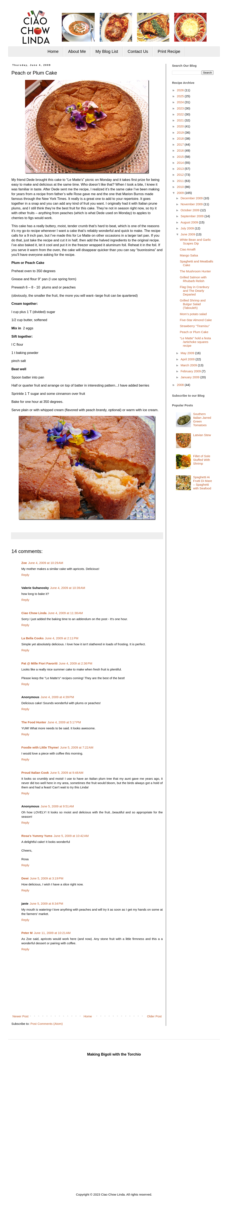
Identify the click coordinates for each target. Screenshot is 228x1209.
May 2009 (188, 353)
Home (52, 51)
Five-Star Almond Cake (196, 320)
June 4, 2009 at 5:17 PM (64, 722)
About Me (77, 51)
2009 (181, 193)
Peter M (27, 933)
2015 (181, 156)
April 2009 (188, 359)
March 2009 (189, 365)
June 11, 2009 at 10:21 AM (52, 933)
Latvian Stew (202, 435)
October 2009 (190, 210)
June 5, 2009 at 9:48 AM (67, 772)
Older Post (154, 1016)
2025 (181, 96)
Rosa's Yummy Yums (36, 836)
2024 (181, 102)
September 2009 (192, 216)
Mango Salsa (189, 255)
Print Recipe (169, 51)
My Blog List (107, 51)
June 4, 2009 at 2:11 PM (61, 638)
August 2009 (190, 222)
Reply (25, 575)
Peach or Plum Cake (194, 332)
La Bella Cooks (32, 638)
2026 (181, 90)
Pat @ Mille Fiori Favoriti (39, 663)
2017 (181, 144)
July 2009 (188, 228)
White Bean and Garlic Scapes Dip (195, 241)
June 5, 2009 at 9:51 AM (57, 806)
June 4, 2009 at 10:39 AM (67, 588)
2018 (181, 138)
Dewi (25, 878)
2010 (181, 187)
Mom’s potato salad (193, 314)
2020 (181, 126)
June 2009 (188, 234)
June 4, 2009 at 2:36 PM (75, 663)
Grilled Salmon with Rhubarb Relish (193, 279)
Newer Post (20, 1016)
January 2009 (190, 377)
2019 (181, 132)
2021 (181, 120)
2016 (181, 150)
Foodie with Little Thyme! (40, 747)
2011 (181, 181)
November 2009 (192, 204)
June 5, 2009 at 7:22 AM (76, 747)
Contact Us (138, 51)
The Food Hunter (33, 722)
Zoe (24, 563)
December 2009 (192, 198)
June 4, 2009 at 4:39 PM (57, 697)
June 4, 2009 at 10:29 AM (45, 563)
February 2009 (191, 371)
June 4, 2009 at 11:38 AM (65, 613)
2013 (181, 168)
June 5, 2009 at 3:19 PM (46, 878)
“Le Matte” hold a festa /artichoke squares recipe (195, 341)
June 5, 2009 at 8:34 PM (46, 903)
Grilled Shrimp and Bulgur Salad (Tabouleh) (193, 304)
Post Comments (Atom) (46, 1023)
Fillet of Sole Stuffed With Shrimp (201, 459)
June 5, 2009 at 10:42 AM (71, 836)
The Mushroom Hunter (195, 271)
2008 (181, 385)
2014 (181, 162)
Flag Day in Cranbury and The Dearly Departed (194, 290)
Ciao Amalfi (188, 249)
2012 (181, 174)
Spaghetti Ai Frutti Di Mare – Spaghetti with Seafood (202, 482)
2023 (181, 108)
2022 (181, 114)
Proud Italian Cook (35, 772)
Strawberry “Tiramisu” (195, 326)
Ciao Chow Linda (34, 613)
